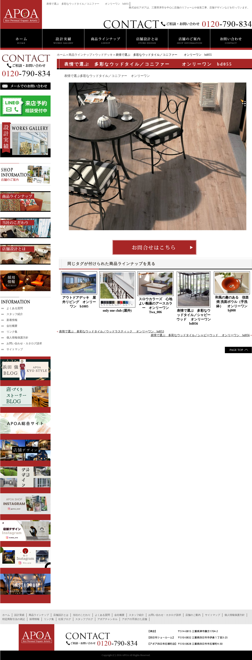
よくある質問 (15, 308)
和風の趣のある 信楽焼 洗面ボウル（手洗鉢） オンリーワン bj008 (232, 304)
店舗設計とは (60, 615)
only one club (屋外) (117, 310)
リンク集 (12, 331)
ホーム (61, 54)
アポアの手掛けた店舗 (134, 619)
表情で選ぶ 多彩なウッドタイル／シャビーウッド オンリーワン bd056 (194, 317)
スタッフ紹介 (15, 314)
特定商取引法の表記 (13, 619)
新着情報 (12, 320)
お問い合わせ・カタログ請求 (24, 343)
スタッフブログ (84, 619)
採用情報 (34, 619)
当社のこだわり (81, 615)
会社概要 (12, 325)
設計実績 (19, 615)
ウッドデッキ (104, 54)
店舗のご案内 (193, 615)
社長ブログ (64, 619)
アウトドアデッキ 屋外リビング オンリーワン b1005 (79, 302)
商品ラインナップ (80, 54)
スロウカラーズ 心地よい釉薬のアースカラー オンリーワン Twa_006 (155, 305)
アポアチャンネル (107, 619)
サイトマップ (15, 349)
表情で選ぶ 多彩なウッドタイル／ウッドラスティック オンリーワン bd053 (111, 331)
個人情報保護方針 (17, 337)
